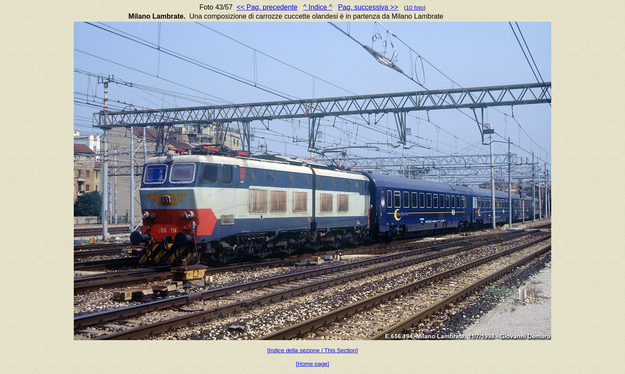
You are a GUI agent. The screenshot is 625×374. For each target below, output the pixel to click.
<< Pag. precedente (267, 7)
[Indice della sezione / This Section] (312, 350)
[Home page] (312, 364)
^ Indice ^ (317, 7)
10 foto (415, 7)
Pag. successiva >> (368, 7)
